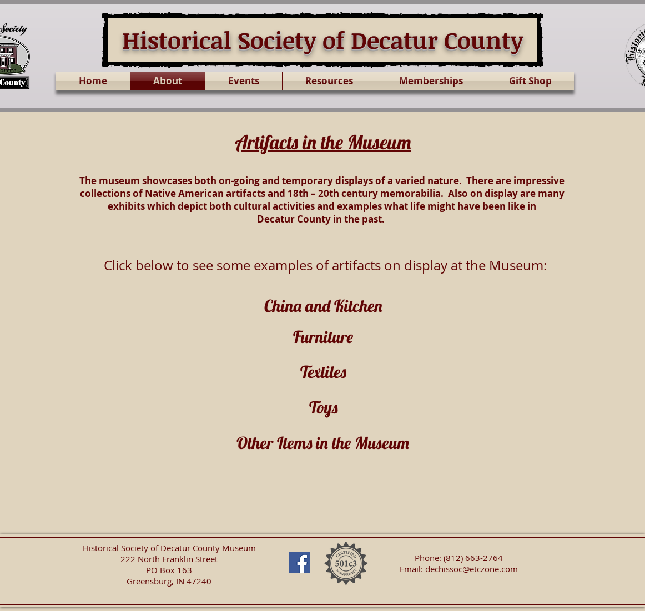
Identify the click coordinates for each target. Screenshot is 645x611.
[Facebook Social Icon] (299, 562)
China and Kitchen (323, 305)
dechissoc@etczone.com (471, 568)
